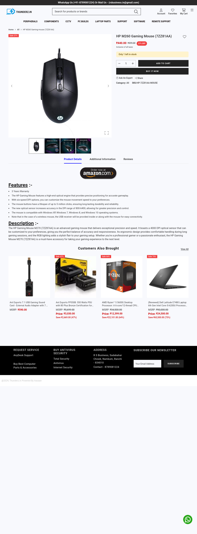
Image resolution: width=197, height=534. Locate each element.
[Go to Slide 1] (36, 146)
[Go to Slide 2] (52, 146)
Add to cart (163, 63)
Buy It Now (152, 71)
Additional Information (102, 159)
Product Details (73, 159)
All (128, 83)
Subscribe (173, 363)
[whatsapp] (187, 519)
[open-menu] (192, 10)
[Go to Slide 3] (68, 146)
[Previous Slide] (11, 85)
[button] (60, 85)
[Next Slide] (108, 85)
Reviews (128, 159)
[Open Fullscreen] (107, 132)
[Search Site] (93, 11)
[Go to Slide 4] (83, 146)
